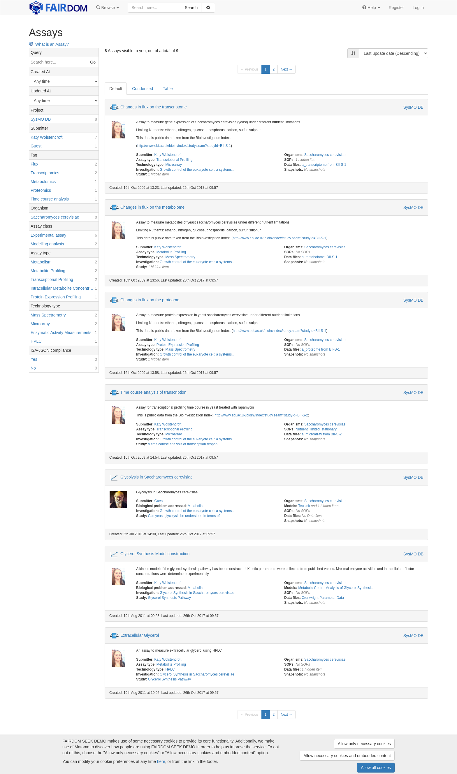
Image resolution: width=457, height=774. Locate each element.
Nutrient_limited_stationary (316, 429)
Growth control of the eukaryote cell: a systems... (197, 170)
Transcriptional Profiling (175, 160)
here (161, 761)
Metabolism (196, 506)
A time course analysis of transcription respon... (184, 444)
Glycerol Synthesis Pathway (169, 598)
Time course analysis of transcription (153, 392)
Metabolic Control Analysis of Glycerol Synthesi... (335, 588)
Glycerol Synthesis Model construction (154, 553)
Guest (159, 501)
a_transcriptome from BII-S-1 (324, 165)
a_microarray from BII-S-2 (322, 434)
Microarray (174, 165)
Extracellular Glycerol (139, 635)
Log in (418, 7)
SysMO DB (413, 107)
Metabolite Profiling (171, 252)
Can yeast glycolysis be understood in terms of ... (186, 516)
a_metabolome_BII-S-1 (319, 257)
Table (168, 88)
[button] (107, 7)
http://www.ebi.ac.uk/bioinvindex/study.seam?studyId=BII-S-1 (184, 146)
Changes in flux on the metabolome (152, 207)
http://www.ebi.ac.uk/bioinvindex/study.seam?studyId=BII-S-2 (261, 415)
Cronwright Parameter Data (323, 598)
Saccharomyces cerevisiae (324, 155)
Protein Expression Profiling (178, 345)
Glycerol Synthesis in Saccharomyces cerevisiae (197, 593)
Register (396, 7)
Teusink (304, 506)
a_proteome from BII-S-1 (321, 349)
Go (93, 62)
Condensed (142, 88)
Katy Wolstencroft (167, 155)
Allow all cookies (376, 767)
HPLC (170, 669)
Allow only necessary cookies (364, 743)
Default (115, 88)
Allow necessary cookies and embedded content (347, 755)
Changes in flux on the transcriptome (153, 107)
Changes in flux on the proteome (149, 299)
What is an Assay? (49, 44)
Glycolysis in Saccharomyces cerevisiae (156, 476)
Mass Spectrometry (180, 257)
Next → (286, 69)
